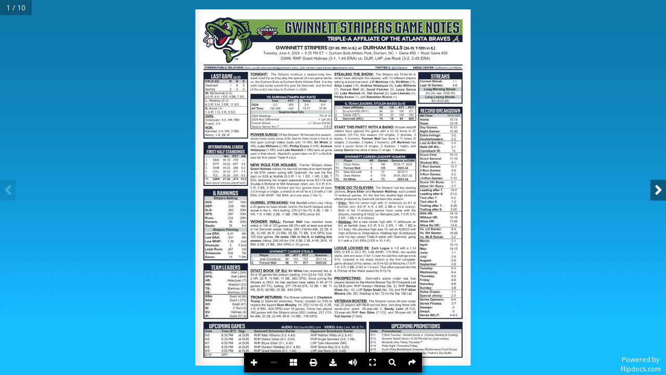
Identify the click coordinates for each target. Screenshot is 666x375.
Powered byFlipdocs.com (641, 364)
